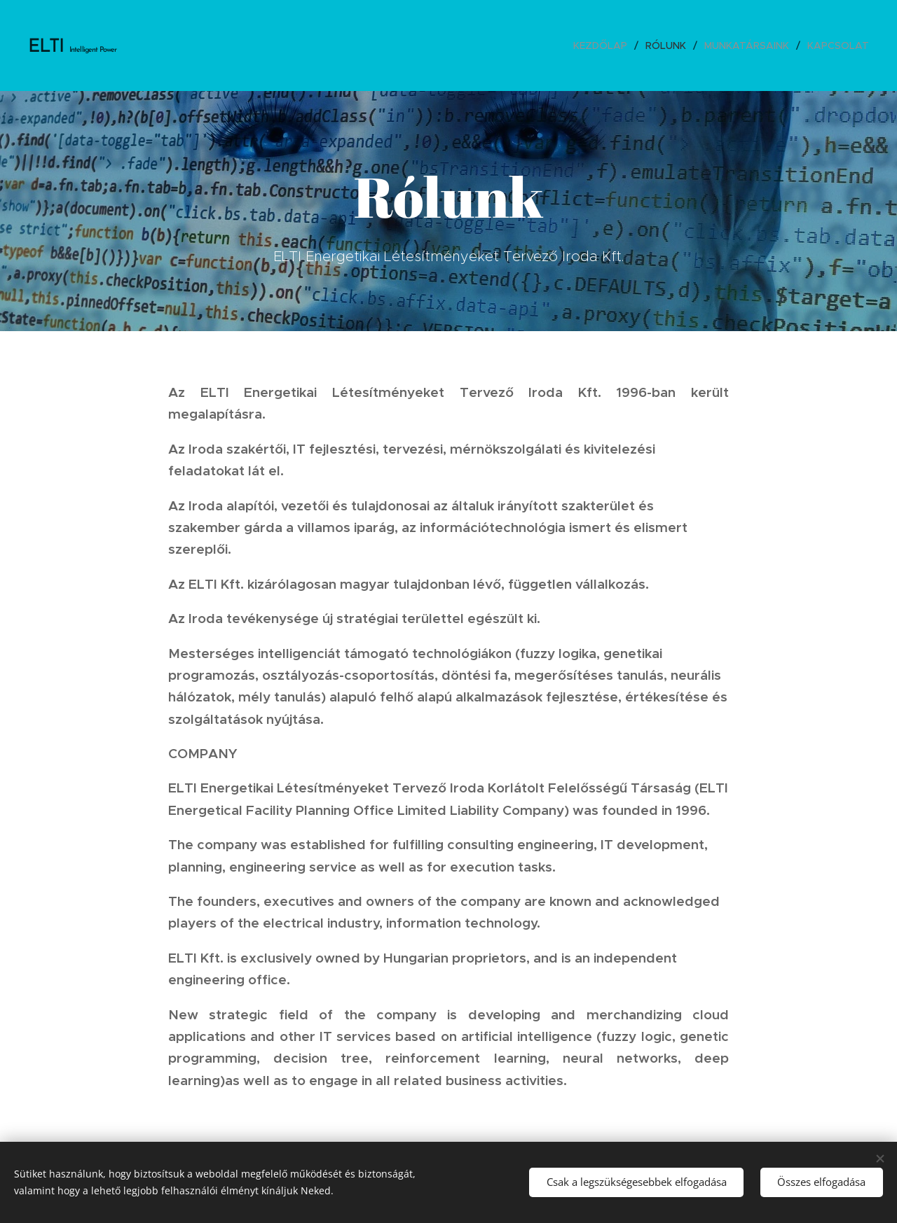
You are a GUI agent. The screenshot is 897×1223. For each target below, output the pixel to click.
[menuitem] (604, 45)
